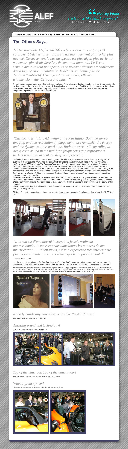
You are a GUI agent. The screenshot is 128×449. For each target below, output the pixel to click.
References (59, 34)
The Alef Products (23, 34)
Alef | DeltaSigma (32, 15)
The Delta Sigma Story (42, 34)
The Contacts (72, 34)
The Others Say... (87, 34)
